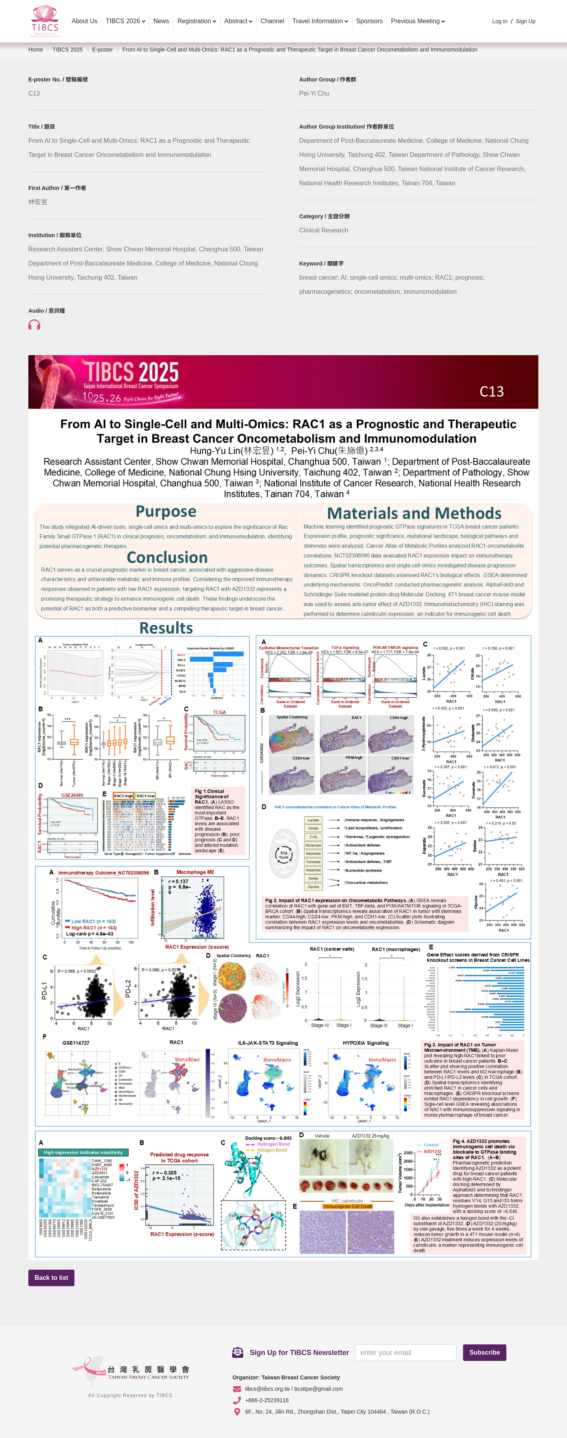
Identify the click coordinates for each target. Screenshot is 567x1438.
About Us (85, 21)
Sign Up (526, 21)
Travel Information (318, 21)
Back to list (51, 1277)
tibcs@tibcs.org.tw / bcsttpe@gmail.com (294, 1389)
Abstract (236, 21)
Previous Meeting (415, 21)
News (161, 21)
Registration (194, 21)
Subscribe (484, 1352)
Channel (272, 21)
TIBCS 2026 (123, 21)
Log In (500, 21)
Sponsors (369, 21)
